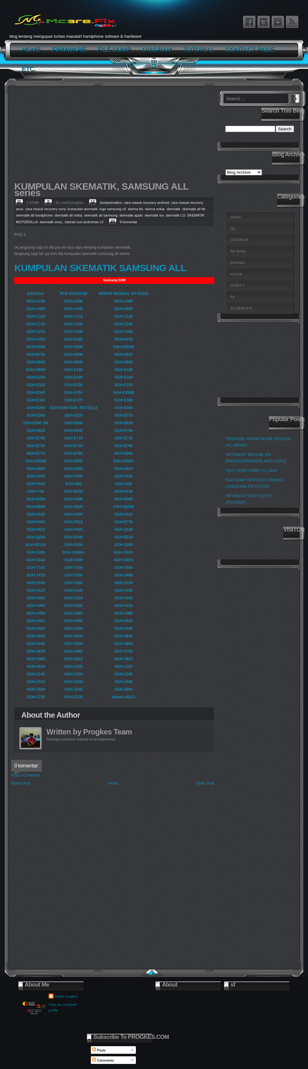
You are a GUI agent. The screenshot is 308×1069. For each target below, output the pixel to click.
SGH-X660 (123, 644)
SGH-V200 (73, 583)
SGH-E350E (123, 392)
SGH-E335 (123, 385)
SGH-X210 (73, 598)
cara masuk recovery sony (45, 209)
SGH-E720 (36, 446)
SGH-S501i (123, 560)
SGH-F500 (36, 484)
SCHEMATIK (241, 308)
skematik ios (154, 215)
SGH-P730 (123, 522)
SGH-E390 (36, 408)
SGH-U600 (123, 575)
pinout (236, 217)
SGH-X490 (73, 621)
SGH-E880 (36, 468)
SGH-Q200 (35, 537)
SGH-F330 (123, 476)
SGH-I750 (35, 491)
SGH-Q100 (123, 529)
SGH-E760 (123, 446)
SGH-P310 (123, 514)
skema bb (135, 209)
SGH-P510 (73, 522)
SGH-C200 (123, 324)
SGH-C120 (123, 316)
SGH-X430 (123, 605)
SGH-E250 (36, 377)
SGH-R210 (123, 537)
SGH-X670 (36, 651)
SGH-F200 (36, 476)
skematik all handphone (34, 215)
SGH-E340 (36, 392)
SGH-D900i (36, 370)
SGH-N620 (73, 507)
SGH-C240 (73, 331)
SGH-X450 (36, 613)
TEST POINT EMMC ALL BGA (251, 470)
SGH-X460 (73, 613)
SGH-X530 (73, 628)
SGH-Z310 (36, 682)
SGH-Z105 (73, 666)
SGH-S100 (73, 545)
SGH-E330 (73, 385)
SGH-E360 (36, 400)
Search (295, 97)
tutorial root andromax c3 (84, 222)
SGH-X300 (123, 598)
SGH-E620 (36, 430)
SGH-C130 (35, 324)
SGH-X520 (36, 628)
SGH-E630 (73, 430)
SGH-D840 (73, 362)
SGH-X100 (123, 583)
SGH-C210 (35, 331)
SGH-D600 (73, 347)
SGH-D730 (35, 354)
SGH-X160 (123, 590)
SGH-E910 (123, 468)
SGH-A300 (123, 301)
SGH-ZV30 (73, 697)
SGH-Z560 (123, 689)
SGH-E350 (73, 392)
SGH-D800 (73, 354)
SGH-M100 (73, 491)
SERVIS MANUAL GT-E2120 (123, 293)
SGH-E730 (73, 446)
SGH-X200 (36, 598)
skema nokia (154, 209)
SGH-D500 (35, 347)
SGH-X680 (73, 651)
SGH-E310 (123, 377)
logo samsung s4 (112, 209)
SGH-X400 (36, 605)
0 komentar (128, 222)
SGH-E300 (73, 377)
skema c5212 (123, 697)
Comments (103, 1060)
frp (233, 297)
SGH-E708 (36, 438)
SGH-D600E (123, 347)
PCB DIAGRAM (73, 293)
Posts (99, 1050)
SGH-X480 (123, 613)
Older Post (205, 783)
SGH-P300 (73, 514)
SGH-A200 (73, 301)
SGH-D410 (123, 339)
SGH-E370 (73, 400)
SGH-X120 (36, 590)
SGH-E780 (73, 453)
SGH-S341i (123, 552)
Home (114, 783)
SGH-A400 (35, 309)
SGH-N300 (35, 499)
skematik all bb (193, 209)
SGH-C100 (35, 316)
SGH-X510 (123, 621)
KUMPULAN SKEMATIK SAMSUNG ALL (100, 268)
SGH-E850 (73, 461)
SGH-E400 (123, 408)
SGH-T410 (36, 575)
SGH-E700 (123, 430)
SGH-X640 (36, 644)
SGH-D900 (123, 362)
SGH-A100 (35, 301)
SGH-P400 (36, 522)
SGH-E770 (36, 453)
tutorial (236, 274)
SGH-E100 (73, 370)
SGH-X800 (36, 659)
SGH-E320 (36, 385)
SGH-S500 (73, 560)
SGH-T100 (36, 567)
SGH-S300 (36, 552)
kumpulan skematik (82, 209)
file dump (238, 251)
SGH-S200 (123, 545)
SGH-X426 (73, 605)
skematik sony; (51, 222)
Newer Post (21, 783)
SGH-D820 (123, 354)
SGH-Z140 (36, 674)
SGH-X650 (73, 644)
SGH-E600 (73, 423)
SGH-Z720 (36, 697)
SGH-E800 (123, 453)
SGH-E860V (123, 461)
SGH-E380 (123, 400)
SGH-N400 (73, 499)
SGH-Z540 (73, 689)
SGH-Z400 (123, 682)
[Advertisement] (112, 135)
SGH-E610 (123, 423)
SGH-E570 (123, 415)
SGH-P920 (73, 529)
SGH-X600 (36, 636)
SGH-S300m (73, 552)
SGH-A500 (73, 309)
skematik (173, 209)
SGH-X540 (123, 628)
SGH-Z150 (73, 674)
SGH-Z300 (123, 674)
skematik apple (131, 215)
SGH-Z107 (123, 666)
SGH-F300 (73, 476)
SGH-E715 (123, 438)
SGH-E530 (73, 415)
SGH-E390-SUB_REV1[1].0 (73, 408)
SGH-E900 (73, 468)
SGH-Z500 (36, 689)
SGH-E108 (123, 370)
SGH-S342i (35, 560)
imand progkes (66, 996)
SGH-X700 (123, 651)
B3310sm (35, 293)
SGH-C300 (123, 331)
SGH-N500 (123, 499)
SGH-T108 (73, 567)
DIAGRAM (239, 240)
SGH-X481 (36, 621)
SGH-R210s (35, 545)
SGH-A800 (123, 309)
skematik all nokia (68, 215)
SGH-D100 (73, 339)
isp (233, 228)
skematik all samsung (100, 215)
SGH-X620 (73, 636)
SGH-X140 (73, 590)
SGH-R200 (73, 537)
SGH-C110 (73, 316)
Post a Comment (25, 775)
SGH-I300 (73, 484)
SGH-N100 (123, 491)
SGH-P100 (36, 514)
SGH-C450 (35, 339)
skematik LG (175, 215)
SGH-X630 (123, 636)
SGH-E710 (73, 438)
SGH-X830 (36, 666)
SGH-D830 (35, 362)
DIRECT (238, 286)
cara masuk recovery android (146, 203)
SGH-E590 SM (35, 423)
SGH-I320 (123, 484)
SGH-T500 (73, 575)
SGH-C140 (73, 324)
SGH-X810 (73, 659)
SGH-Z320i (73, 682)
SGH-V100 (36, 583)
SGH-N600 (35, 507)
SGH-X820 (123, 659)
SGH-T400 (123, 567)
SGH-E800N (35, 461)
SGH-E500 (36, 415)
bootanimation (111, 203)
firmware (238, 263)
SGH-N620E (123, 507)
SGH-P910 (36, 529)
